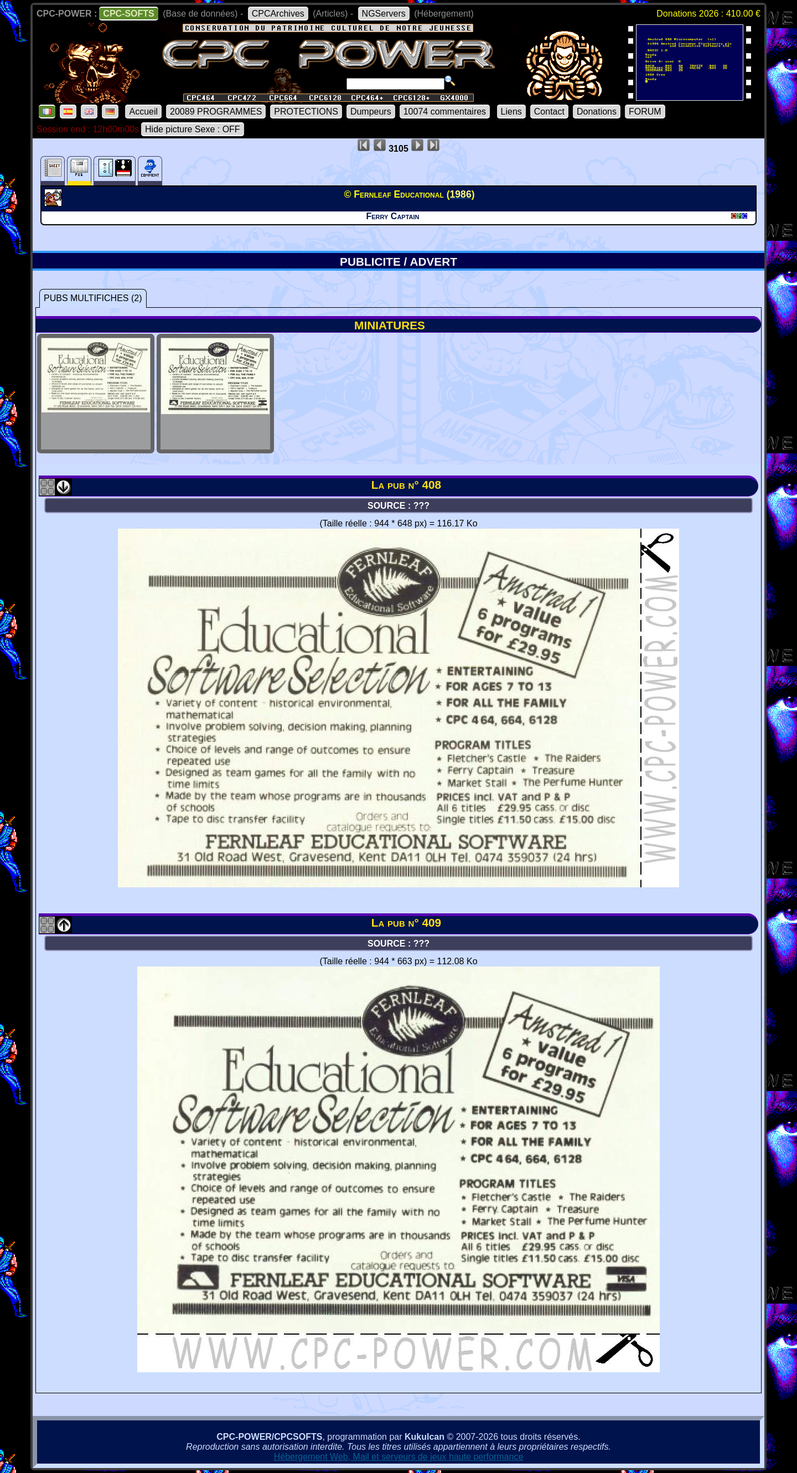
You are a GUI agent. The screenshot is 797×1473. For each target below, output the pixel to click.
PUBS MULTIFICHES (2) (93, 298)
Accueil (143, 111)
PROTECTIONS (306, 111)
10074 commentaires (444, 111)
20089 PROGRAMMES (216, 111)
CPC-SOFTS (128, 13)
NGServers (384, 13)
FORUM (645, 111)
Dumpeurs (370, 111)
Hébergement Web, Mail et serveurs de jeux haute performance (399, 1456)
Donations (597, 111)
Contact (549, 111)
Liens (511, 111)
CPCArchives (278, 13)
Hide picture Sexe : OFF (192, 129)
